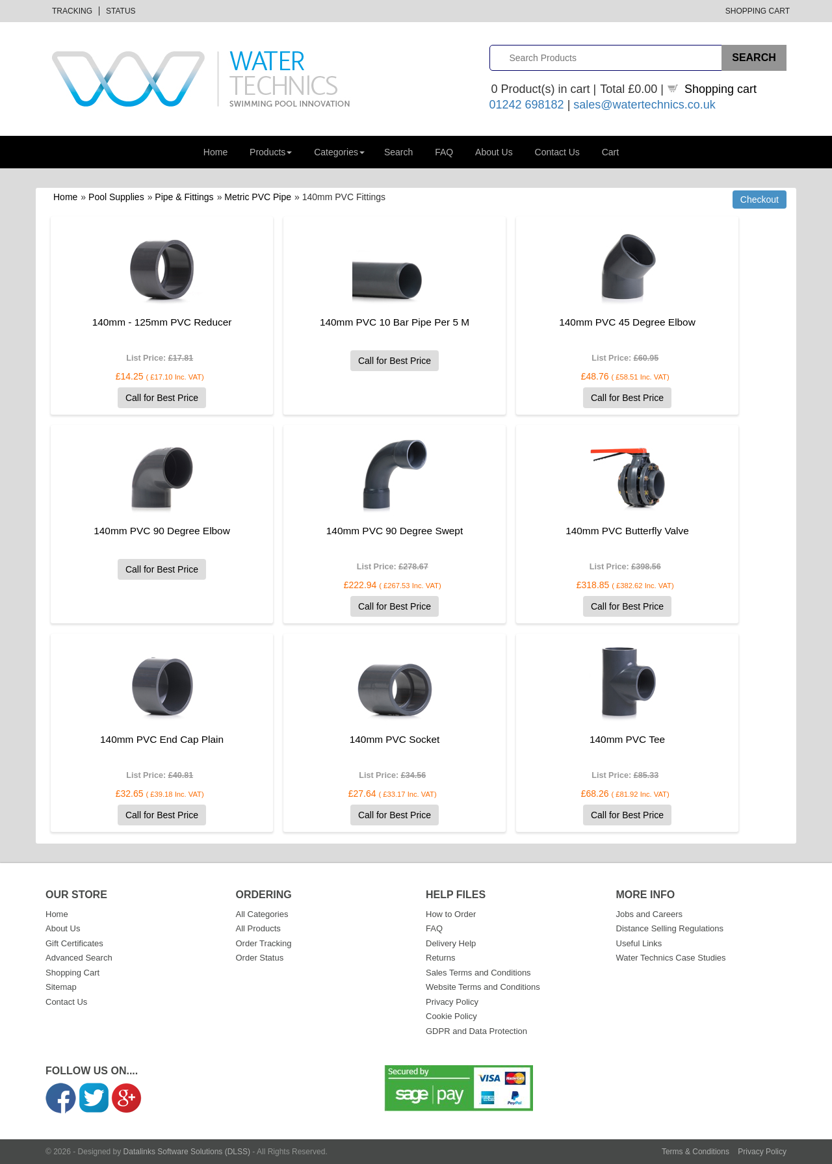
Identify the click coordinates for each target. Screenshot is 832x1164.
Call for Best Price (161, 398)
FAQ (444, 152)
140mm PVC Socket (395, 739)
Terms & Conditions (695, 1151)
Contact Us (557, 152)
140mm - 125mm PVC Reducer (162, 322)
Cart (610, 152)
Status (121, 11)
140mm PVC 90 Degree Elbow (162, 530)
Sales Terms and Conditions (478, 972)
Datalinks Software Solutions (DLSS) (187, 1151)
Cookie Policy (451, 1016)
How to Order (451, 914)
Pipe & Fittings (184, 197)
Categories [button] (339, 152)
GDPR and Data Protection (476, 1031)
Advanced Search (79, 958)
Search (398, 152)
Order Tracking (264, 943)
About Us (494, 152)
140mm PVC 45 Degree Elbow (627, 322)
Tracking (72, 11)
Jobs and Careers (649, 914)
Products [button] (271, 152)
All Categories (262, 914)
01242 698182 (526, 104)
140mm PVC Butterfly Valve (627, 530)
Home (215, 152)
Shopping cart (720, 89)
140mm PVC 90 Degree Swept (394, 530)
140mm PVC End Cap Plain (162, 739)
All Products (258, 928)
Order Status (260, 958)
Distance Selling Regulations (669, 928)
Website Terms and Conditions (483, 987)
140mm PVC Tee (627, 739)
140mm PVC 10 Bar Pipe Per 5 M (394, 322)
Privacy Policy (452, 1002)
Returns (441, 958)
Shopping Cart (757, 11)
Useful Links (639, 943)
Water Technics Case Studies (671, 958)
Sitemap (61, 987)
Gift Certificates (74, 943)
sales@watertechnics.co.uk (644, 104)
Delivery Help (451, 943)
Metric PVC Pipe (257, 197)
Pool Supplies (116, 197)
